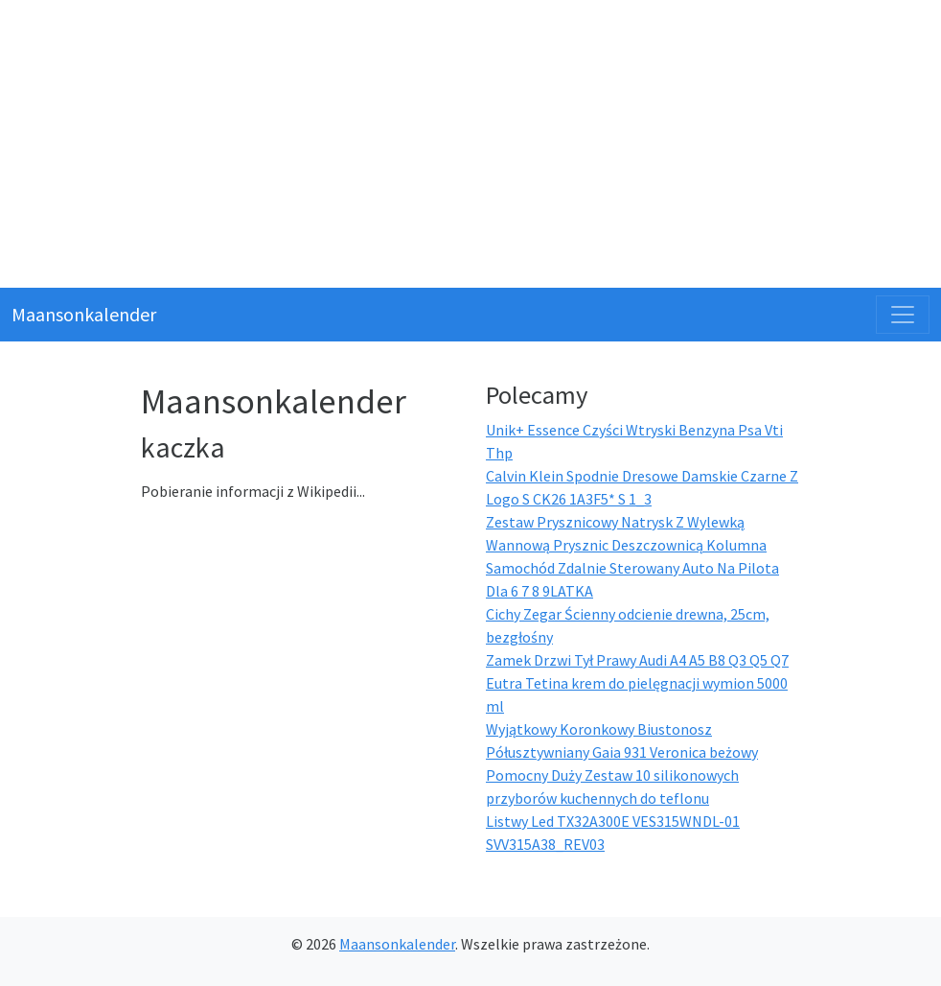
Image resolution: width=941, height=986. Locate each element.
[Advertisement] (470, 144)
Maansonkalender (83, 314)
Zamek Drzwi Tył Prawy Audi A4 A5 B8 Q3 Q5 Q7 (637, 659)
